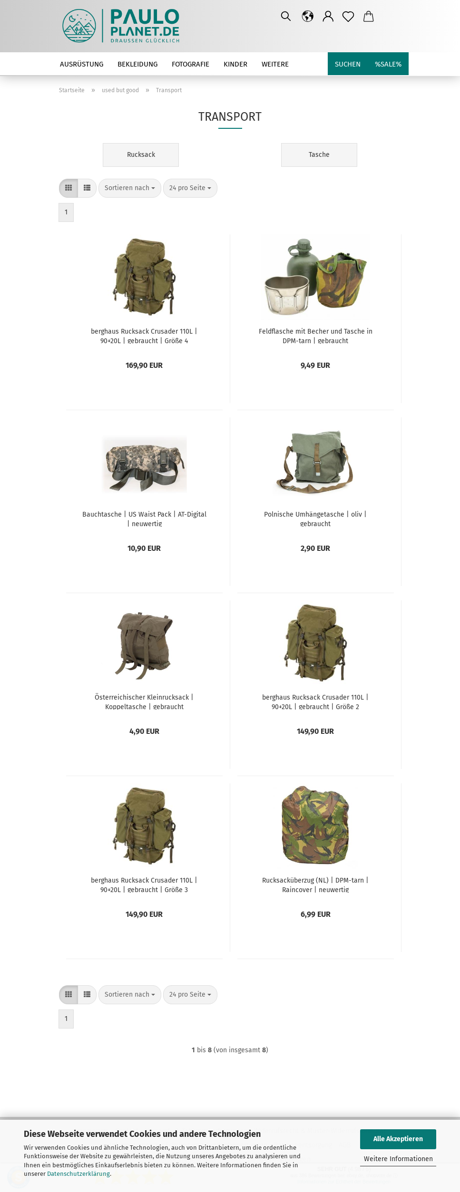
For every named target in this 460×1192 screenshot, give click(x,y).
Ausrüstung (81, 64)
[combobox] (129, 188)
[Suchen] (286, 16)
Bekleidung (137, 64)
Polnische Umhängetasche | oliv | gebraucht (315, 518)
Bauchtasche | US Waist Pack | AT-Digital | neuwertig (144, 518)
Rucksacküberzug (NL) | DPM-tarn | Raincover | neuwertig (315, 884)
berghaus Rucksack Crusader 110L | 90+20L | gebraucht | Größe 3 (144, 884)
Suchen (348, 64)
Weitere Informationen (398, 1159)
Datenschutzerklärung (78, 1173)
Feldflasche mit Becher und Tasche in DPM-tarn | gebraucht (315, 335)
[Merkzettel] (348, 16)
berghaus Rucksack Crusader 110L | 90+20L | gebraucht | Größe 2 (315, 701)
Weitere (275, 64)
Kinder (235, 64)
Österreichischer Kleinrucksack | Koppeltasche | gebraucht (144, 701)
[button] (308, 16)
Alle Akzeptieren (398, 1139)
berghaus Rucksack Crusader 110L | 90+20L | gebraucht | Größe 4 (144, 335)
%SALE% (388, 64)
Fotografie (190, 64)
